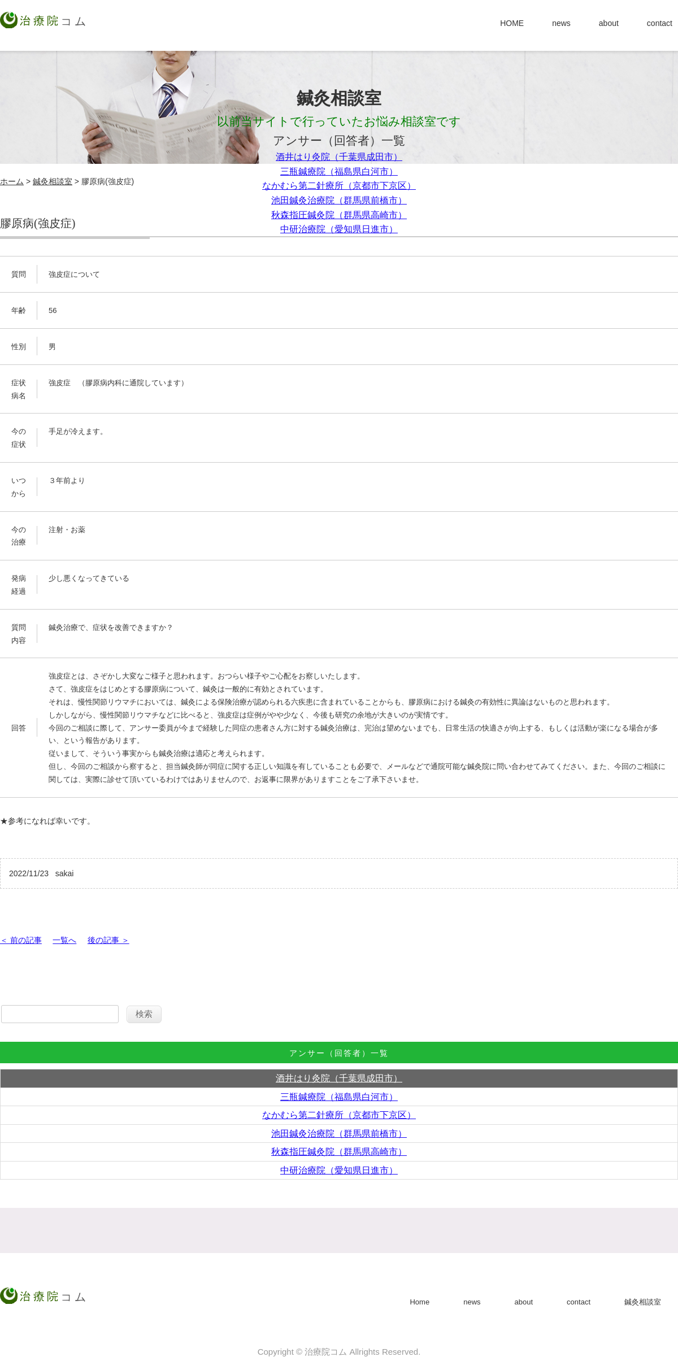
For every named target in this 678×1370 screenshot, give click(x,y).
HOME (512, 23)
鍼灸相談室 (52, 181)
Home (419, 1302)
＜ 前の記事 (21, 940)
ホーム (12, 181)
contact (659, 23)
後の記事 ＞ (108, 940)
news (561, 23)
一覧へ (64, 940)
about (609, 23)
